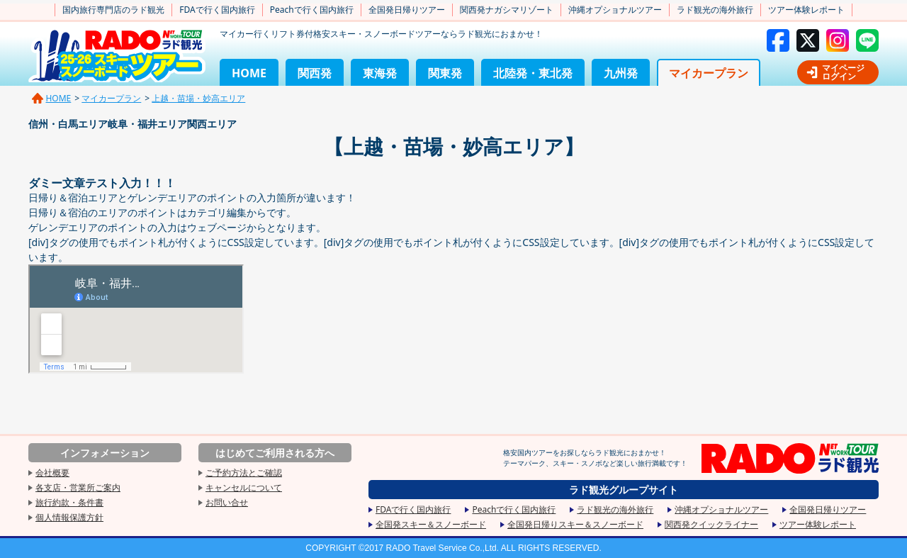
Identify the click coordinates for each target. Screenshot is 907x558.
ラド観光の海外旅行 (715, 10)
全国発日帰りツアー (406, 10)
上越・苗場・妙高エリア (198, 98)
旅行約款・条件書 (69, 502)
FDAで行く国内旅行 (216, 10)
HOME (249, 73)
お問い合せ (226, 502)
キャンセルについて (243, 487)
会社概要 (52, 473)
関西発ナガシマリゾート (506, 10)
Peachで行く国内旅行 (312, 10)
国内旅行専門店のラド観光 (113, 10)
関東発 (445, 73)
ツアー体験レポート (806, 10)
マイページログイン (843, 72)
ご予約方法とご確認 (243, 473)
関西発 (315, 73)
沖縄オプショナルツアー (615, 10)
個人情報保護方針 (69, 517)
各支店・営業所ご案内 (77, 487)
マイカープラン (708, 73)
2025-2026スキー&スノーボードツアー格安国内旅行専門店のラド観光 (116, 55)
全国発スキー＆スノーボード (431, 524)
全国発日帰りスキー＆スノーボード (575, 524)
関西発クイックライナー (711, 524)
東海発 (380, 73)
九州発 (621, 73)
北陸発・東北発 (533, 73)
